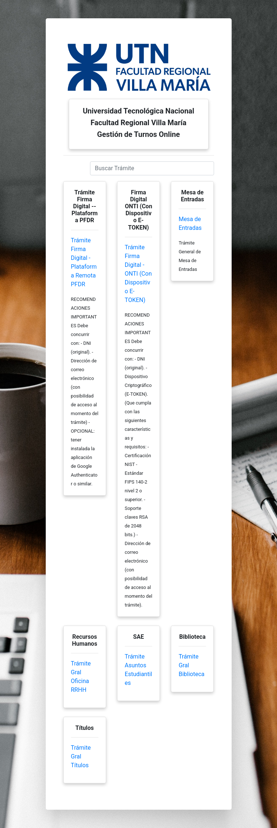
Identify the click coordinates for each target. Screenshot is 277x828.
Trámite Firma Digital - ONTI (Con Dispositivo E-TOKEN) (138, 273)
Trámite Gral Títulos (81, 756)
